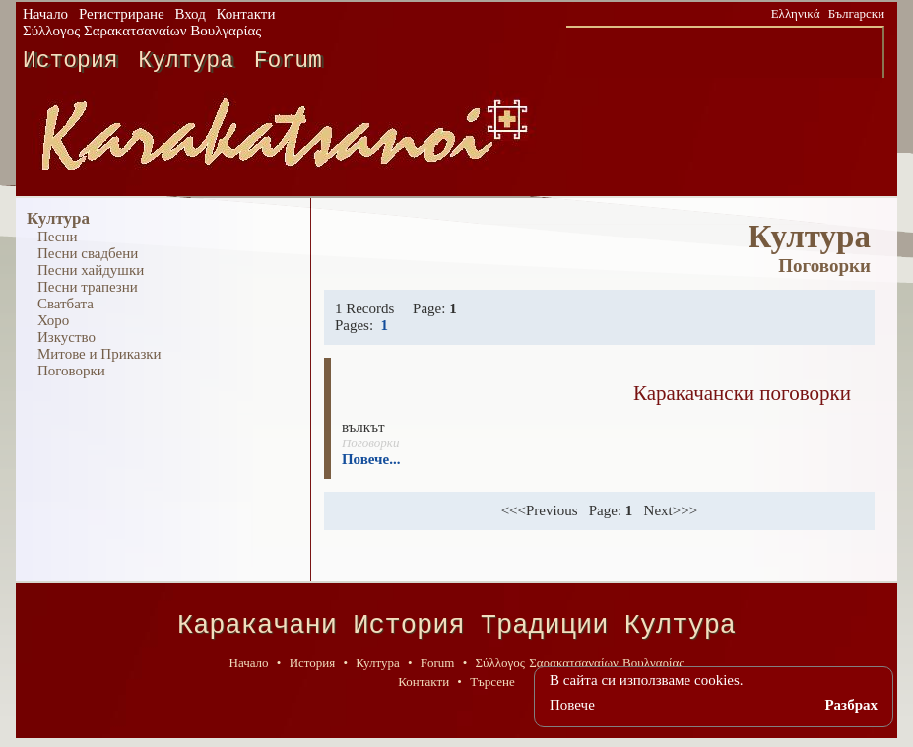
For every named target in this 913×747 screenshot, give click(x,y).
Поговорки (71, 370)
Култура (185, 61)
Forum (288, 61)
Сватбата (65, 303)
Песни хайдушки (90, 270)
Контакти (246, 14)
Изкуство (66, 337)
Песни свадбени (87, 253)
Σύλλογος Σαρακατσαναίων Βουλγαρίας (142, 30)
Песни (57, 236)
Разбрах (851, 705)
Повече (572, 705)
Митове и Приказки (99, 354)
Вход (189, 14)
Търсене (492, 688)
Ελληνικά (795, 13)
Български (856, 13)
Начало (45, 14)
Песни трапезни (87, 287)
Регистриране (121, 14)
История (70, 61)
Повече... (371, 459)
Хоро (53, 320)
